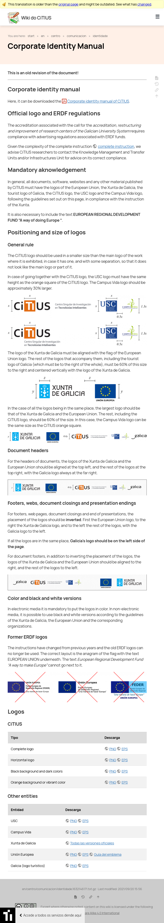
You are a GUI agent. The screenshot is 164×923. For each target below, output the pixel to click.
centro (55, 36)
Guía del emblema (107, 854)
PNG (112, 749)
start (31, 36)
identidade (100, 36)
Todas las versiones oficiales (92, 843)
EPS (124, 749)
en (43, 36)
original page (69, 4)
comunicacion (76, 36)
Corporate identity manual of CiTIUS (98, 101)
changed (144, 4)
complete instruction (116, 146)
